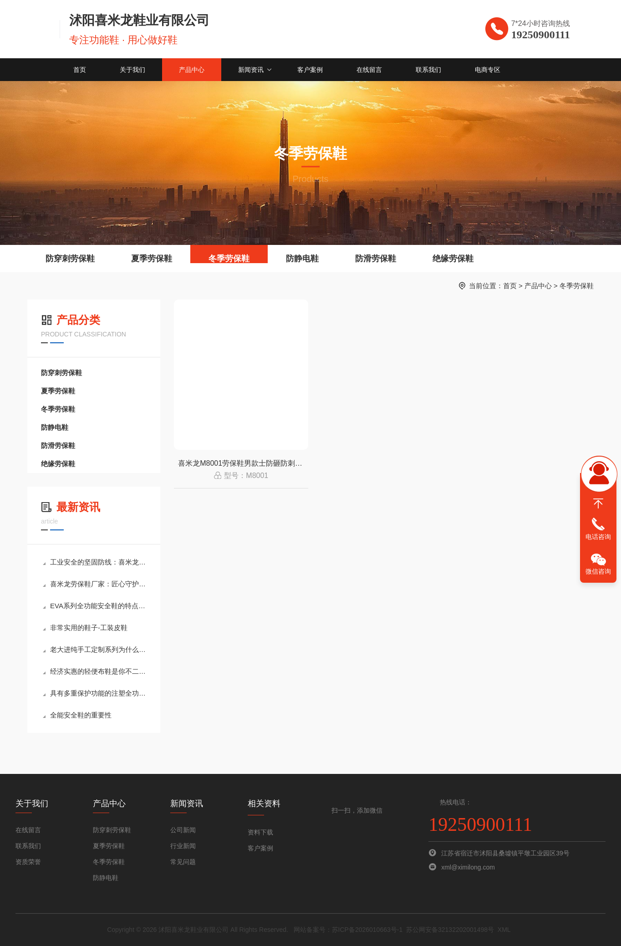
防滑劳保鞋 (375, 258)
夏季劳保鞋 (151, 258)
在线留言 (369, 69)
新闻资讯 (251, 69)
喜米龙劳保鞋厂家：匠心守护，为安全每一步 (95, 584)
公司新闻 (183, 830)
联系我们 (428, 69)
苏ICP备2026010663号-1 (367, 929)
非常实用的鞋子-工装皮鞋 (85, 627)
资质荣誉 (28, 861)
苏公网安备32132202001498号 (450, 929)
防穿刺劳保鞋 (70, 258)
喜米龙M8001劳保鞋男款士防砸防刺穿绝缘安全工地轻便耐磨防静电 (243, 463)
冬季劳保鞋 (229, 258)
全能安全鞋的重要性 (77, 715)
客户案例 (310, 69)
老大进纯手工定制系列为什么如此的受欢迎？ (95, 649)
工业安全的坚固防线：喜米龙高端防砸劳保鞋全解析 (95, 562)
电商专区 (487, 69)
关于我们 (132, 69)
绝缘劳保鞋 (453, 258)
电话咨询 (598, 536)
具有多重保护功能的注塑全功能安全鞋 (95, 693)
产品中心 (191, 69)
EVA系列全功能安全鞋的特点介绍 (95, 606)
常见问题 (183, 861)
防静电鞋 (302, 258)
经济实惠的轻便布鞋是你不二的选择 (95, 671)
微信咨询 (598, 571)
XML (504, 929)
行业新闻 (183, 845)
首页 (79, 69)
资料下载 (260, 832)
